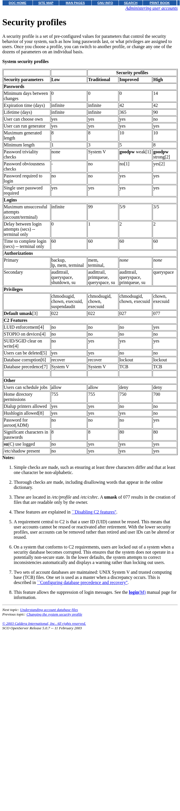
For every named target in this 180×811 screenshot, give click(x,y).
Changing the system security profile (54, 614)
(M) (137, 592)
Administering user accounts (151, 8)
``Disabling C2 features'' (94, 512)
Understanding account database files (49, 610)
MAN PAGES (75, 3)
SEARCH (130, 3)
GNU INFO (105, 3)
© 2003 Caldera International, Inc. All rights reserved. (44, 623)
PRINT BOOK (160, 3)
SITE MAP (45, 3)
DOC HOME (18, 3)
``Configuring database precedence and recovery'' (82, 582)
